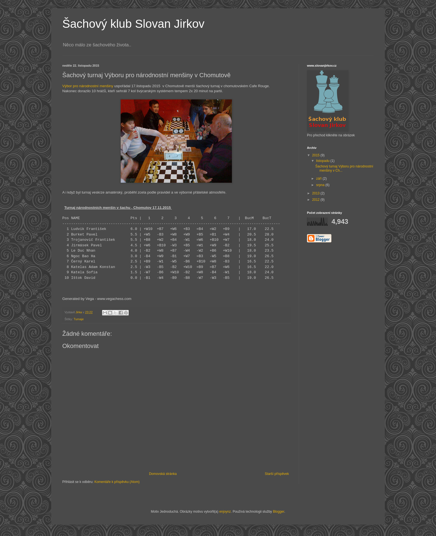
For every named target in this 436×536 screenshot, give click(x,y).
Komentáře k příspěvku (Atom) (117, 482)
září (319, 179)
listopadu (323, 161)
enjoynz (225, 512)
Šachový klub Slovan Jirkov (133, 23)
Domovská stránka (163, 474)
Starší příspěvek (277, 474)
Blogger (278, 512)
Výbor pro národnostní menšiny (87, 86)
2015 (316, 155)
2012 (316, 200)
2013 (316, 193)
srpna (320, 185)
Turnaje (79, 319)
